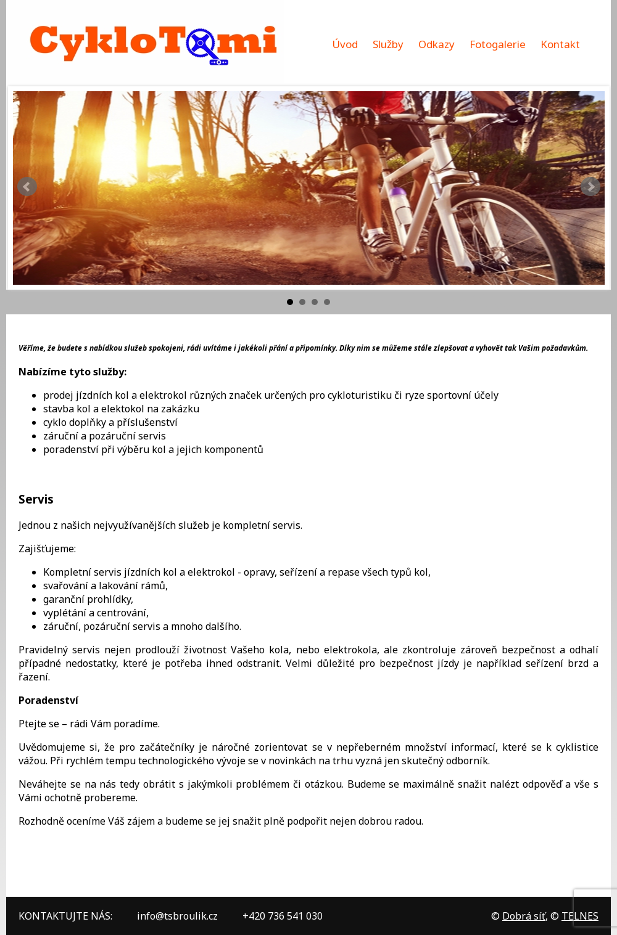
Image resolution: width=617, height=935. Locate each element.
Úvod (345, 44)
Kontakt (560, 44)
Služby (388, 44)
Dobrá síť (523, 916)
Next (590, 187)
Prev (27, 187)
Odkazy (436, 44)
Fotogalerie (498, 44)
